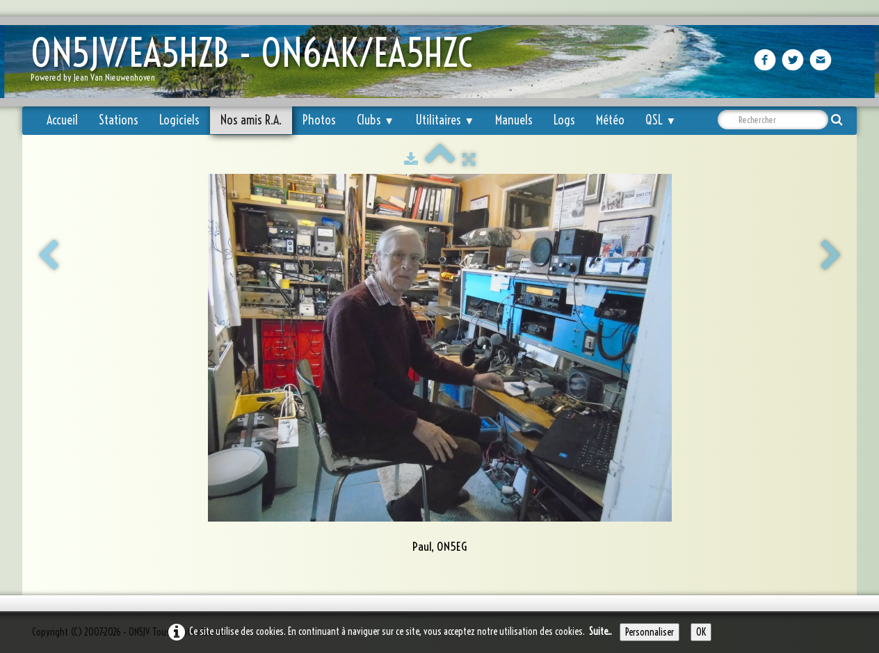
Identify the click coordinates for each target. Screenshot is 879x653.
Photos (319, 120)
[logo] (257, 63)
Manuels (514, 120)
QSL (660, 120)
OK (701, 632)
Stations (118, 120)
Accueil (62, 120)
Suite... (600, 631)
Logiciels (179, 120)
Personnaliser (649, 632)
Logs (564, 120)
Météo (610, 120)
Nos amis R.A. (251, 120)
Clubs (375, 120)
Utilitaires (444, 120)
